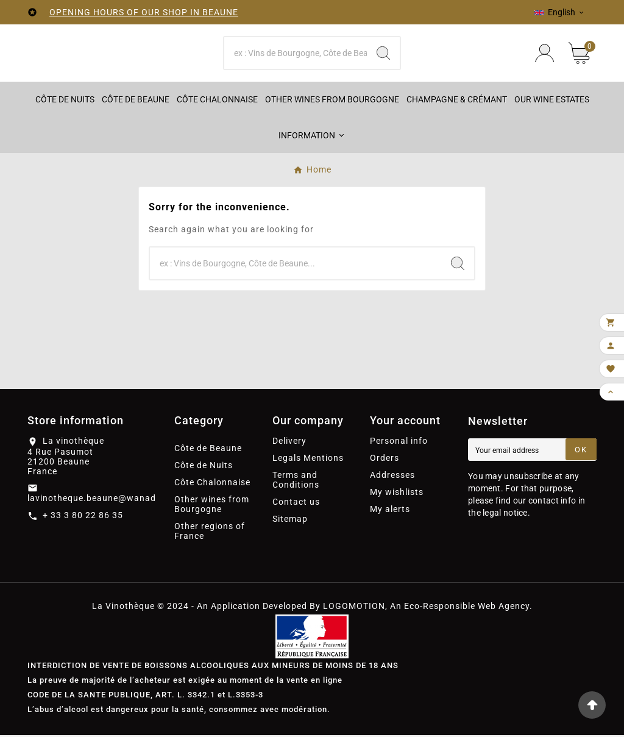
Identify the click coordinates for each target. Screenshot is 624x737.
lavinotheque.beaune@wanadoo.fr (102, 499)
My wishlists (397, 494)
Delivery (289, 442)
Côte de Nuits (203, 467)
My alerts (390, 511)
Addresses (392, 477)
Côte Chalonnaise (212, 484)
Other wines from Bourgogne (211, 506)
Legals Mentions (308, 460)
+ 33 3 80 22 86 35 (83, 516)
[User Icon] (544, 54)
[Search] (295, 53)
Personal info (399, 442)
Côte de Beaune (208, 450)
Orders (384, 460)
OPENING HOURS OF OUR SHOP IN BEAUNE (143, 12)
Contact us (296, 503)
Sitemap (290, 520)
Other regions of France (209, 533)
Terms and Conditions (295, 481)
